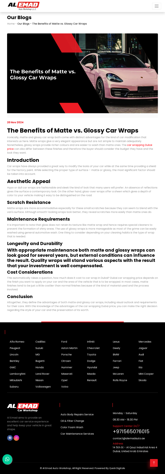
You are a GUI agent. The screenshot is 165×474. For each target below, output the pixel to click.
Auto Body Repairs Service (77, 414)
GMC (13, 367)
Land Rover (42, 374)
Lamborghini (17, 374)
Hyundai (92, 367)
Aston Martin (69, 348)
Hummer (66, 367)
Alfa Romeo (17, 342)
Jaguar (143, 348)
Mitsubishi (16, 380)
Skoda (142, 380)
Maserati (66, 374)
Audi (141, 354)
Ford (64, 342)
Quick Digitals (117, 468)
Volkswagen (43, 387)
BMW (116, 354)
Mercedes (145, 342)
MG (37, 354)
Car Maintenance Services (77, 434)
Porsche (66, 354)
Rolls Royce (120, 380)
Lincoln (14, 354)
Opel (64, 380)
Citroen (66, 361)
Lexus (116, 342)
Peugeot (15, 348)
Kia (140, 367)
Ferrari (117, 361)
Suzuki (39, 348)
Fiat (141, 361)
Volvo (64, 387)
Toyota (91, 354)
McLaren (118, 374)
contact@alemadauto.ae (129, 438)
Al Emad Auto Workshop (57, 468)
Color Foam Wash (72, 427)
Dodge (91, 361)
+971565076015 (131, 431)
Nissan (39, 380)
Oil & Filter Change (72, 421)
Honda (39, 367)
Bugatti (39, 361)
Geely (116, 348)
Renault (92, 380)
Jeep (116, 367)
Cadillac (40, 342)
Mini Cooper (146, 374)
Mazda (91, 374)
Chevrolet (93, 348)
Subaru (14, 387)
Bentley (14, 361)
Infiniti (90, 342)
